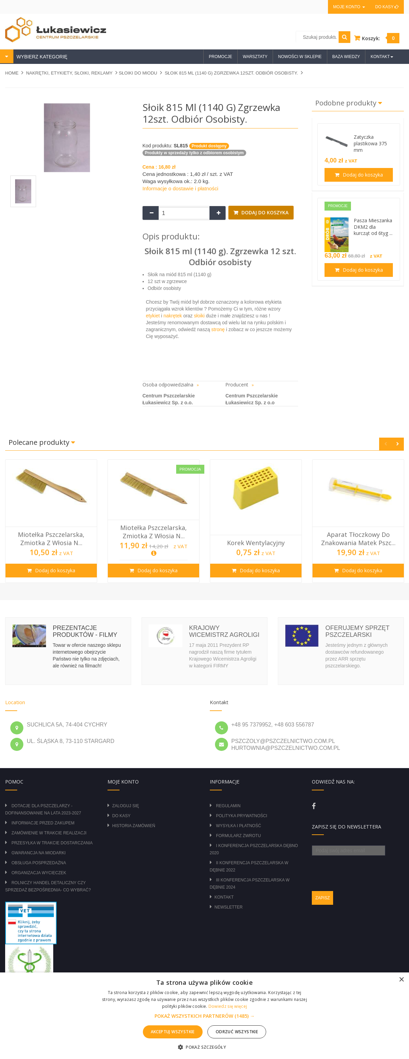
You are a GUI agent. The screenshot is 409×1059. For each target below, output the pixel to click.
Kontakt (224, 897)
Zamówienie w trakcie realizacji (48, 833)
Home (12, 73)
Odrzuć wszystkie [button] (237, 1032)
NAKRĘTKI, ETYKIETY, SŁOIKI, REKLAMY (69, 73)
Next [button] (397, 444)
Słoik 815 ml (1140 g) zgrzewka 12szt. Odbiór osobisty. (231, 73)
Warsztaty (255, 56)
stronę (218, 329)
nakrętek (172, 315)
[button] (205, 1016)
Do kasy (387, 6)
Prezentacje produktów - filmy (85, 631)
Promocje (220, 56)
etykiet (153, 315)
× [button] (401, 979)
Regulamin (228, 805)
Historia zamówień (133, 825)
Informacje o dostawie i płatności (180, 188)
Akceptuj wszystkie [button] (173, 1032)
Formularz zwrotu (238, 835)
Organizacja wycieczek (38, 872)
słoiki (199, 315)
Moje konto (349, 6)
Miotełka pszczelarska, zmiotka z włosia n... (51, 538)
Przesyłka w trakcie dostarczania (51, 843)
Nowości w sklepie (300, 56)
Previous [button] (385, 444)
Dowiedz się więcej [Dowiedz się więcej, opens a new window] (227, 1006)
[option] (51, 521)
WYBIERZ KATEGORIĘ (41, 56)
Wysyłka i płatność (238, 825)
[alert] (204, 1015)
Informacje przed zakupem (42, 823)
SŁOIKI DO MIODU (138, 73)
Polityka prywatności (241, 815)
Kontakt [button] (382, 56)
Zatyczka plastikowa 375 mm (370, 143)
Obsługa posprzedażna (38, 862)
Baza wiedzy (346, 56)
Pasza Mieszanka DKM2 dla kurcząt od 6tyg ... (373, 227)
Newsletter (229, 907)
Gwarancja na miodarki (38, 852)
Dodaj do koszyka (264, 212)
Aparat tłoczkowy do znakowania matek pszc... (358, 538)
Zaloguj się (125, 805)
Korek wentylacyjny (256, 543)
